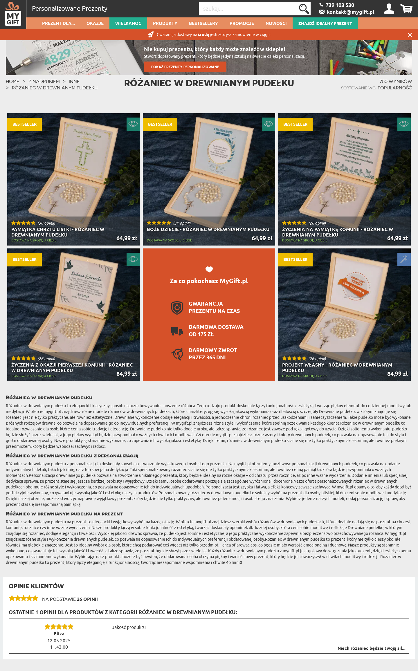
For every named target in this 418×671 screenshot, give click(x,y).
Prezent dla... (58, 24)
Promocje (242, 24)
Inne (74, 81)
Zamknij (410, 34)
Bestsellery (203, 24)
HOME (12, 81)
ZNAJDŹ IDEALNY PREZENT (325, 23)
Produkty (165, 24)
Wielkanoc (128, 24)
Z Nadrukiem (44, 81)
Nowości (276, 24)
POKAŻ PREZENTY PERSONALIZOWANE (185, 67)
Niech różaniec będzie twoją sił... (372, 649)
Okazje (95, 24)
